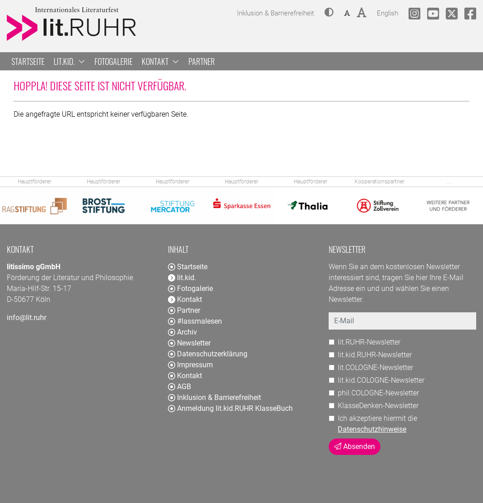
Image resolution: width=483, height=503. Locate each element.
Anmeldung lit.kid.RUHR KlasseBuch (230, 408)
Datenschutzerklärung (207, 354)
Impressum (190, 364)
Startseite (27, 61)
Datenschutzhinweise (372, 429)
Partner (201, 61)
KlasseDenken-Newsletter (378, 405)
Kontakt (185, 375)
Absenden (354, 446)
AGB (179, 386)
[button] (329, 13)
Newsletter (189, 343)
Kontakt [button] (160, 61)
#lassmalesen (195, 321)
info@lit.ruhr (26, 317)
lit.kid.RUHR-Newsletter (375, 354)
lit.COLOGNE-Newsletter (375, 367)
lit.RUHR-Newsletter (369, 342)
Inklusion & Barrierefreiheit (214, 397)
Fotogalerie (113, 61)
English (387, 12)
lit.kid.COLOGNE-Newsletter (381, 380)
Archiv (182, 332)
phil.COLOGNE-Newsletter (378, 393)
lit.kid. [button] (69, 61)
